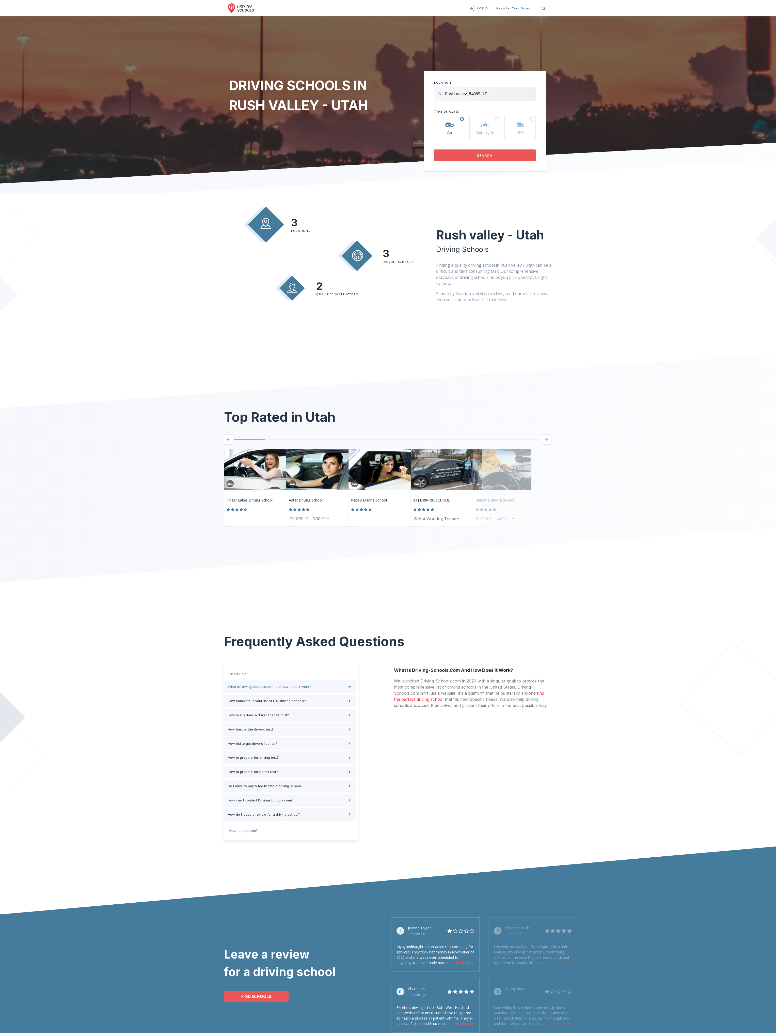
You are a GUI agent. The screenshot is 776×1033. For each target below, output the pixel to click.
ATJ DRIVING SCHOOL (431, 500)
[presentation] (228, 440)
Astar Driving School (306, 500)
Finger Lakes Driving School (250, 500)
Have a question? (243, 827)
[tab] (290, 686)
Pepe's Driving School (369, 500)
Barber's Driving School (495, 500)
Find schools (252, 993)
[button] (479, 8)
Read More (464, 959)
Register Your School (514, 8)
